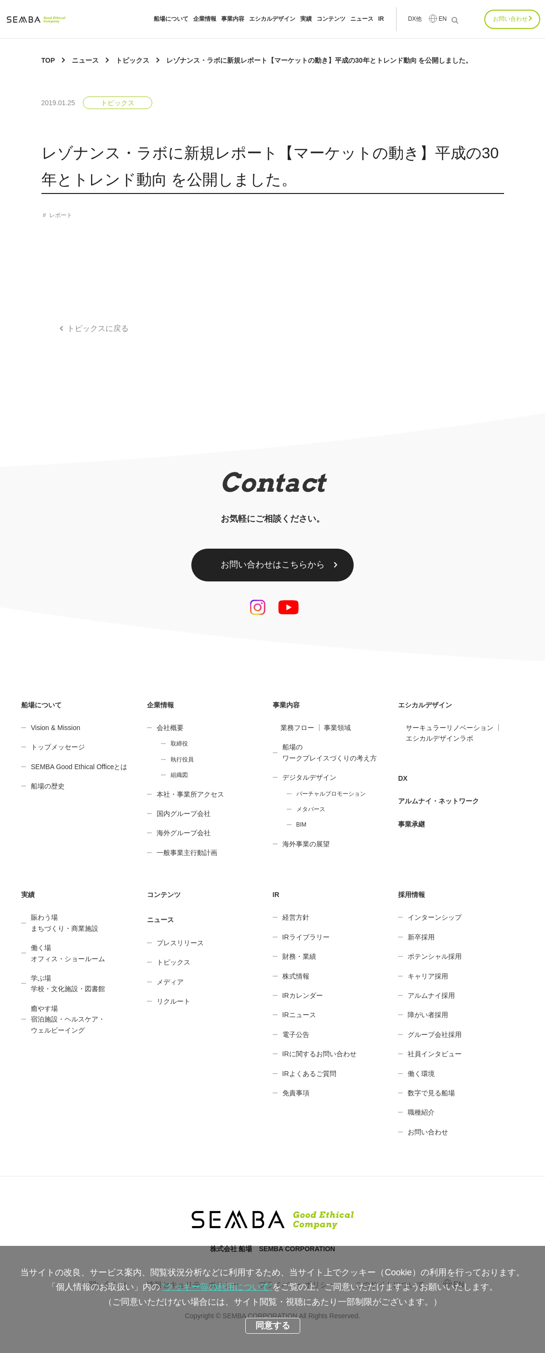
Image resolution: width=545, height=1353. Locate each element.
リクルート (173, 1001)
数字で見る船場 (431, 1093)
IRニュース (299, 1015)
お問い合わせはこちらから (273, 564)
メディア (170, 982)
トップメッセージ (58, 747)
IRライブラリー (306, 937)
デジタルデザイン (309, 777)
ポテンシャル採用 (435, 956)
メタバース (310, 809)
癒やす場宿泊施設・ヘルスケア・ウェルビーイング (68, 1019)
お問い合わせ (510, 18)
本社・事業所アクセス (190, 794)
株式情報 (295, 976)
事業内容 (232, 18)
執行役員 (182, 759)
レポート (60, 215)
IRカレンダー (302, 995)
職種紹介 (421, 1112)
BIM (301, 824)
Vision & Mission (55, 728)
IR (381, 18)
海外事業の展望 (306, 844)
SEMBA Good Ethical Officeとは (79, 767)
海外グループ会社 (184, 833)
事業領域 (337, 728)
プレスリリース (180, 943)
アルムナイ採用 (431, 995)
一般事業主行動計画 (187, 852)
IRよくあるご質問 (309, 1073)
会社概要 (170, 728)
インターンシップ (435, 917)
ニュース (361, 18)
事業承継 (411, 824)
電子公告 (295, 1034)
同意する (272, 1325)
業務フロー (297, 728)
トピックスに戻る (98, 328)
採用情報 (411, 894)
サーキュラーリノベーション (449, 728)
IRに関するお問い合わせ (319, 1054)
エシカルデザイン (272, 18)
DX (402, 778)
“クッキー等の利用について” (217, 1287)
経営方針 (295, 917)
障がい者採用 (428, 1015)
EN (443, 18)
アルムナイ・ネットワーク (438, 801)
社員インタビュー (435, 1054)
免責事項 (295, 1093)
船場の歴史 (48, 786)
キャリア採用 (428, 976)
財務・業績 (299, 956)
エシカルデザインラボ (439, 738)
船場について (171, 18)
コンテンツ (331, 18)
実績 (306, 18)
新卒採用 (421, 937)
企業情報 (204, 18)
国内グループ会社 (184, 813)
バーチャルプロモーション (331, 793)
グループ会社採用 (435, 1034)
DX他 (415, 18)
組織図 (179, 775)
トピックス (117, 103)
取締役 (179, 743)
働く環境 (421, 1073)
